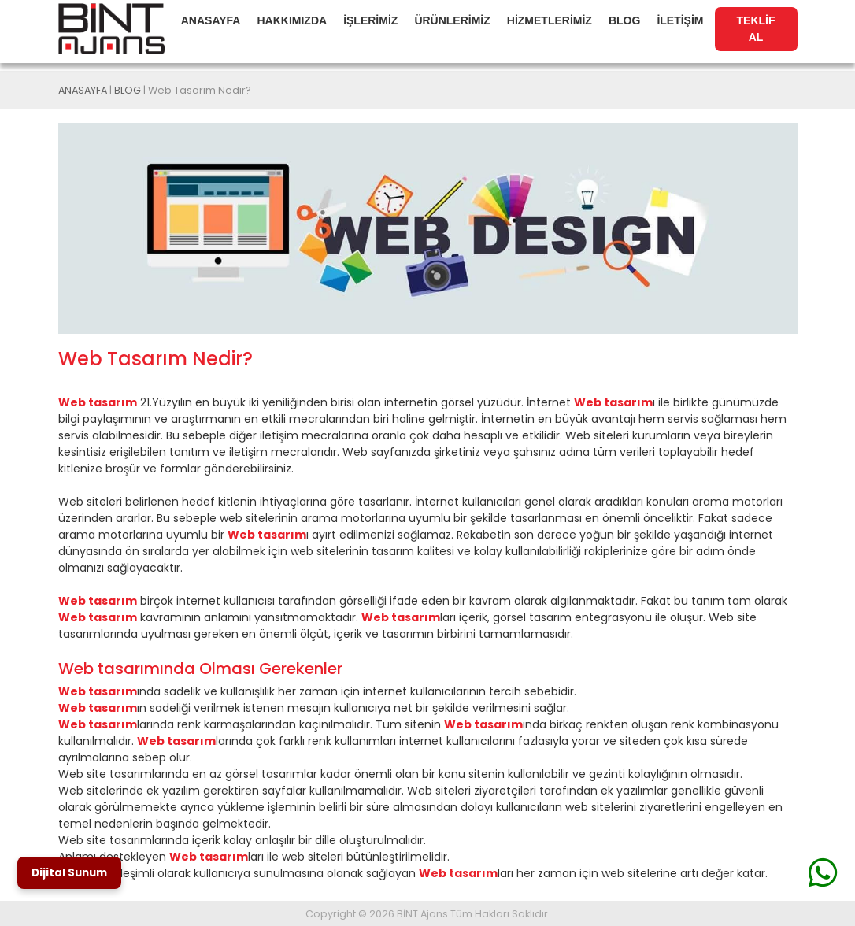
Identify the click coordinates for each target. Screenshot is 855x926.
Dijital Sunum (69, 872)
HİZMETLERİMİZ (549, 20)
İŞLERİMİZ (370, 20)
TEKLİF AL (756, 28)
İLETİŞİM (680, 20)
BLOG (624, 20)
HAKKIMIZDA (292, 20)
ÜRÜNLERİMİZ (452, 20)
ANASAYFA (211, 20)
